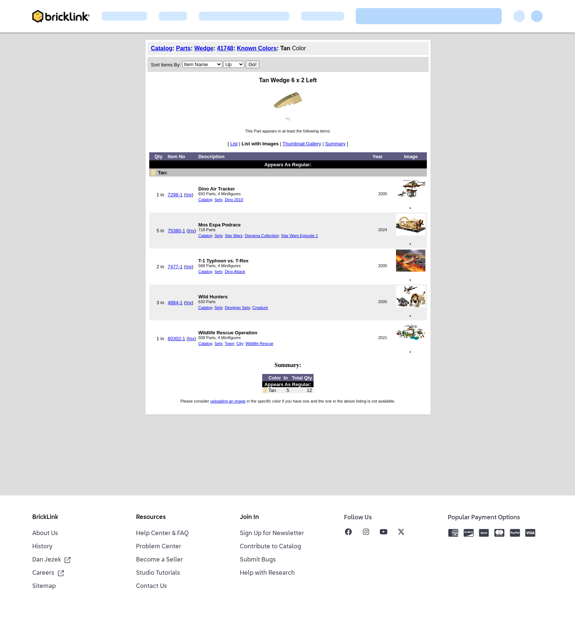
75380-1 (176, 230)
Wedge (203, 48)
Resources (151, 517)
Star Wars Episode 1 (299, 235)
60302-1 (176, 338)
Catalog (162, 48)
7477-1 (175, 266)
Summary (335, 143)
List (234, 143)
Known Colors (256, 48)
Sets (219, 199)
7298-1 (175, 194)
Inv (189, 194)
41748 (225, 48)
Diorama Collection (262, 235)
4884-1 (175, 302)
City (239, 343)
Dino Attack (235, 271)
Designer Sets (237, 307)
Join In (249, 517)
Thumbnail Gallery (301, 143)
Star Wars (234, 235)
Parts (183, 48)
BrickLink (45, 517)
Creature (260, 307)
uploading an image (227, 401)
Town (229, 343)
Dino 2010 (234, 199)
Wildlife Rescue (260, 343)
